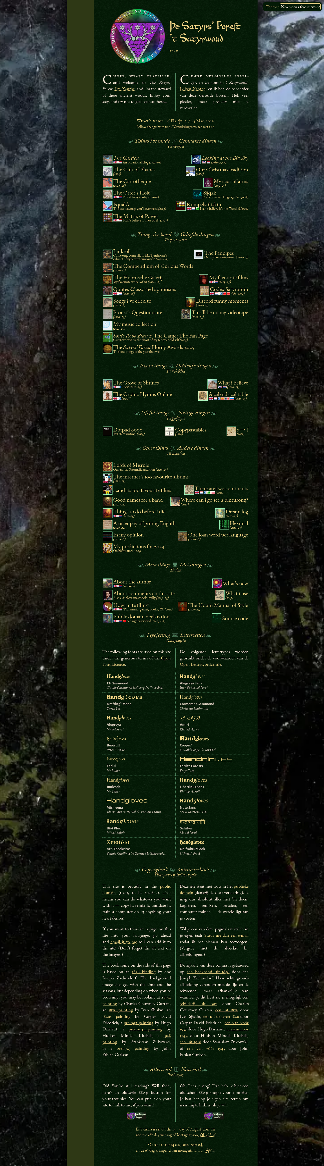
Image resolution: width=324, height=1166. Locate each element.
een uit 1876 (226, 1010)
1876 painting (121, 1010)
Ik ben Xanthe (192, 89)
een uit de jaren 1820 (221, 1016)
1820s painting (116, 1016)
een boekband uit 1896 (208, 971)
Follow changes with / (176, 126)
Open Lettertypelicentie (200, 664)
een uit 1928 (190, 1042)
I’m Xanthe (125, 89)
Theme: (272, 7)
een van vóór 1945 (206, 1048)
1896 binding (144, 971)
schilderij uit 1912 (198, 1003)
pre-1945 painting (133, 1048)
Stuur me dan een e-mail (226, 935)
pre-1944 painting (145, 1029)
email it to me (124, 942)
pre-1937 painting (138, 1022)
